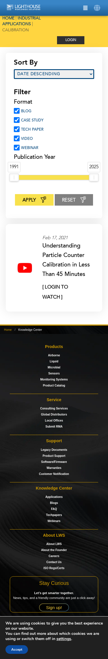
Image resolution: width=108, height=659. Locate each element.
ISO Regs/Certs (54, 568)
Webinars (54, 521)
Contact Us (54, 562)
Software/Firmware (54, 461)
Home (8, 18)
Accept (16, 649)
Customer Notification (54, 474)
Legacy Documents (54, 449)
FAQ (54, 509)
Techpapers (54, 515)
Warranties (54, 467)
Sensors (54, 373)
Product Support (54, 455)
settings (63, 638)
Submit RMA (54, 426)
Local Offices (54, 420)
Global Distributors (54, 414)
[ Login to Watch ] (55, 288)
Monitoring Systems (54, 379)
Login (70, 40)
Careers (54, 556)
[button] (97, 8)
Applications (53, 496)
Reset (74, 200)
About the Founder (54, 550)
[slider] (14, 177)
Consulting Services (54, 408)
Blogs (54, 503)
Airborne (54, 355)
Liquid (54, 361)
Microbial (54, 367)
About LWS (54, 544)
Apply (34, 200)
